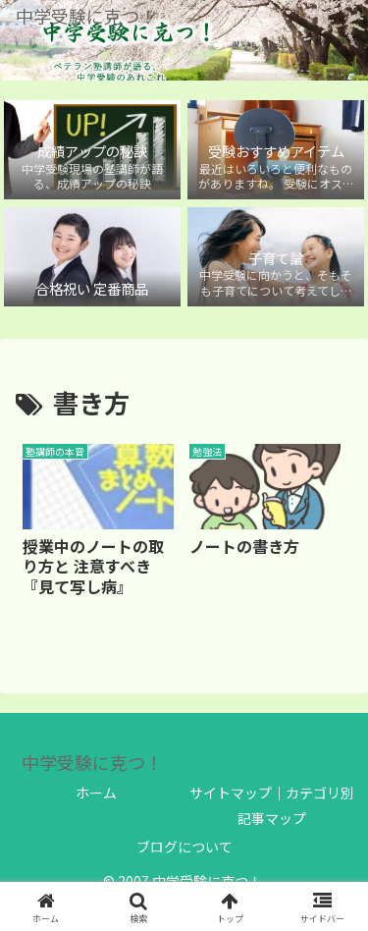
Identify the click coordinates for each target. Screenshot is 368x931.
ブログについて (184, 846)
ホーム (96, 792)
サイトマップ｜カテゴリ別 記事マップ (271, 805)
